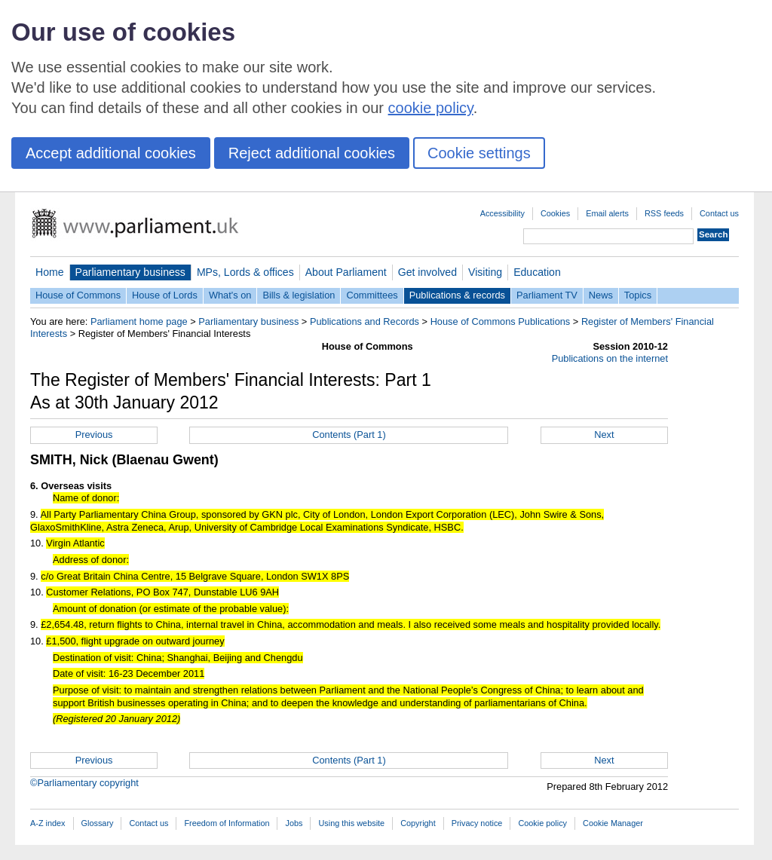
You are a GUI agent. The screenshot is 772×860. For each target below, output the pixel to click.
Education (537, 272)
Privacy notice (477, 823)
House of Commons (78, 295)
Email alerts (607, 213)
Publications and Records (364, 321)
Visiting (485, 272)
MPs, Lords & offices (245, 272)
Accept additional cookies (111, 153)
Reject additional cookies (311, 153)
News (601, 295)
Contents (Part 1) (348, 434)
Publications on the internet (610, 358)
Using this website (351, 823)
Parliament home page (139, 321)
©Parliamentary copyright (84, 782)
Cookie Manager (613, 823)
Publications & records (457, 295)
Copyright (418, 823)
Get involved (427, 272)
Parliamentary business (130, 272)
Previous (94, 434)
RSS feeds (664, 213)
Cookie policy (542, 823)
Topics (637, 295)
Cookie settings (479, 153)
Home (49, 272)
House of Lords (165, 295)
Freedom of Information (226, 823)
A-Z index (48, 823)
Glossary (97, 823)
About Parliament (346, 272)
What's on (230, 295)
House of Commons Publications (500, 321)
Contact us (719, 213)
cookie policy (430, 107)
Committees (371, 295)
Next (604, 434)
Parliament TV (546, 295)
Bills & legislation (298, 295)
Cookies (555, 213)
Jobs (293, 823)
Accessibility (502, 213)
